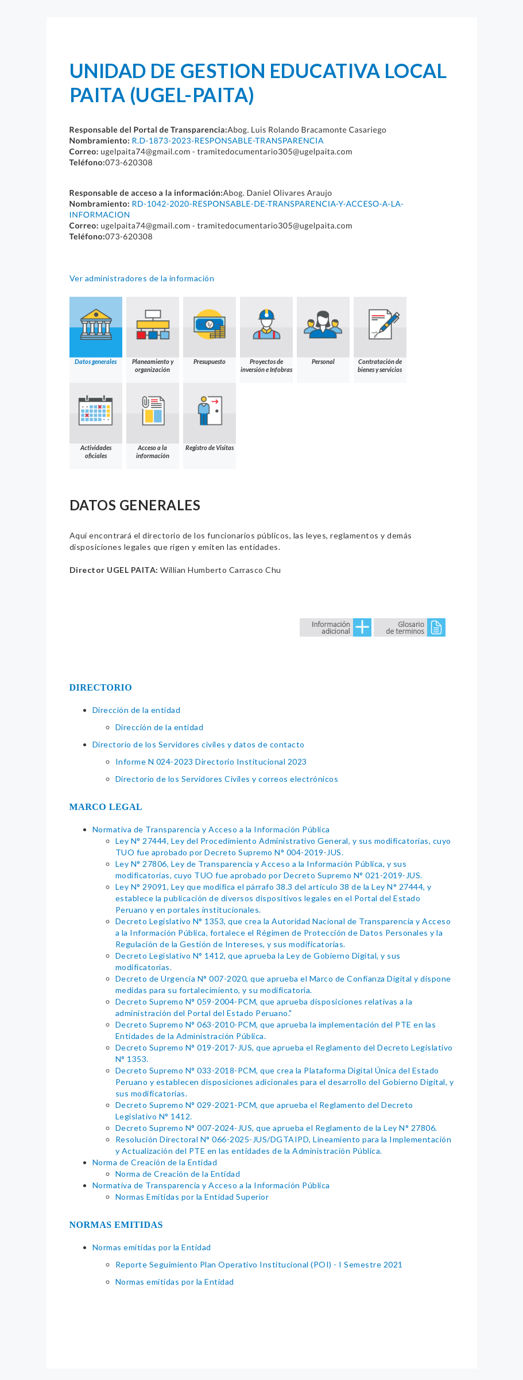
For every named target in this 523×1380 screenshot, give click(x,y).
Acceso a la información (152, 421)
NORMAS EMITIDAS (116, 1225)
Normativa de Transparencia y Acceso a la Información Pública (211, 829)
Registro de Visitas (209, 417)
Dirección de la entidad (136, 710)
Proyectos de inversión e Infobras (266, 335)
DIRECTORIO (101, 687)
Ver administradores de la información (142, 278)
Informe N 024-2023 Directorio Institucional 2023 (211, 761)
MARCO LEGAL (106, 807)
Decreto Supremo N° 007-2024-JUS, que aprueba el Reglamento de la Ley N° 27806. (276, 1128)
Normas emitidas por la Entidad (151, 1247)
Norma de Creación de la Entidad (155, 1162)
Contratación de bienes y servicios (380, 335)
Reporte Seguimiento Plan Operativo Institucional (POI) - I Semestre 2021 (259, 1264)
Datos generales (95, 331)
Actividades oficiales (95, 421)
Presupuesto (209, 331)
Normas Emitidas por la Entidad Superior (192, 1196)
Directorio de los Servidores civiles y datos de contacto (198, 744)
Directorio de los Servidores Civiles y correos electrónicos (227, 779)
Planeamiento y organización (152, 335)
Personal (323, 331)
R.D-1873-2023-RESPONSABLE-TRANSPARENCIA (227, 140)
